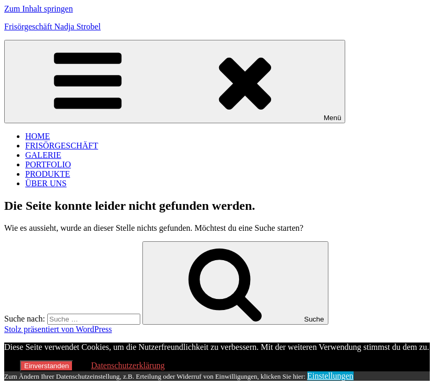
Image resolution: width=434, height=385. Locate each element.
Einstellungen (330, 375)
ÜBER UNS (46, 183)
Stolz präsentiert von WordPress (58, 329)
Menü (174, 81)
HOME (37, 136)
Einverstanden (46, 366)
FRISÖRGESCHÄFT (61, 145)
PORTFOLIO (48, 164)
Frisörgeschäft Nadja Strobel (52, 26)
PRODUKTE (47, 173)
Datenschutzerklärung (127, 365)
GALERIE (43, 155)
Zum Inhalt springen (38, 8)
